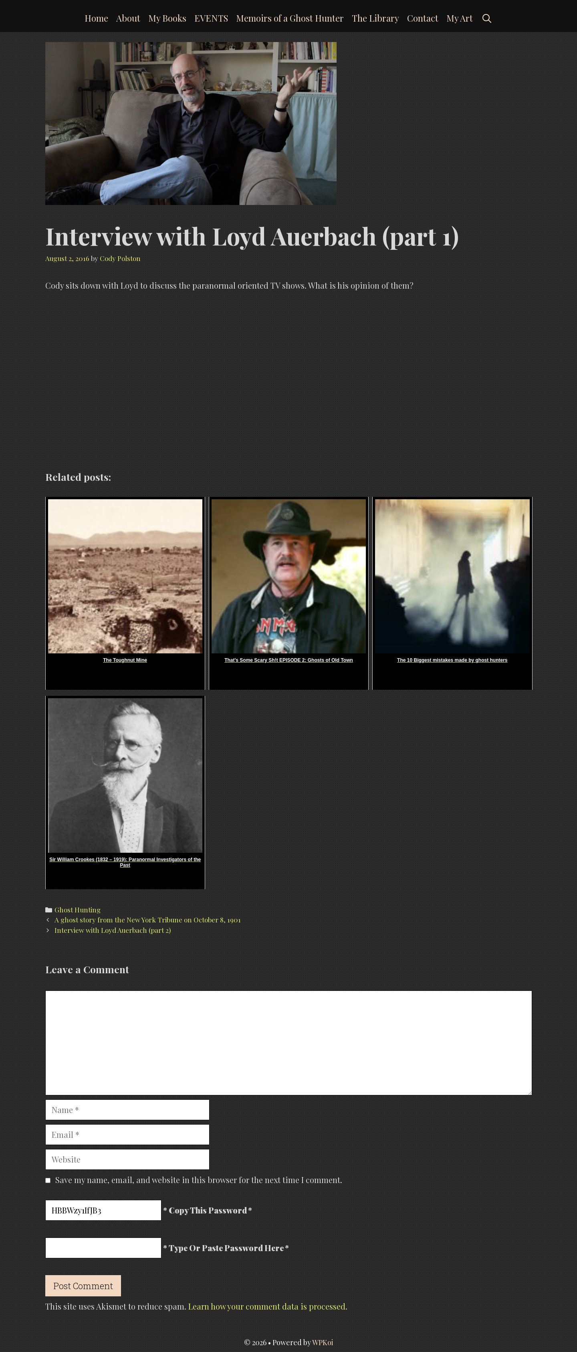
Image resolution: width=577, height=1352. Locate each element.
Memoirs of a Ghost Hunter (290, 18)
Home (96, 18)
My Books (167, 18)
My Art (459, 18)
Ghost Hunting (77, 909)
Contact (422, 18)
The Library (375, 18)
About (128, 18)
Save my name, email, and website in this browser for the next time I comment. (198, 1179)
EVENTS (211, 18)
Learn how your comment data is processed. (267, 1306)
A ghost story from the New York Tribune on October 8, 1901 (147, 919)
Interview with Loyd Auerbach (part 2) (112, 930)
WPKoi (322, 1342)
